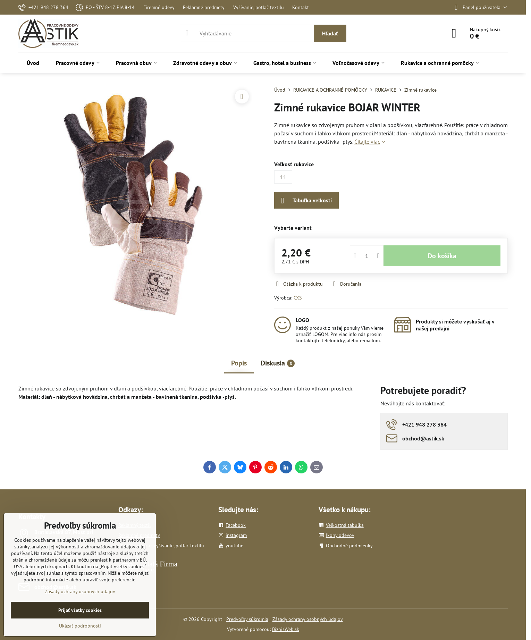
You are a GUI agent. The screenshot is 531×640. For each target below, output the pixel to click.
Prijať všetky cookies (80, 610)
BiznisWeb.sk (285, 629)
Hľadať (330, 33)
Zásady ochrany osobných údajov (307, 619)
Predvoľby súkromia (247, 619)
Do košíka (442, 255)
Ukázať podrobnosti (80, 626)
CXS (298, 298)
